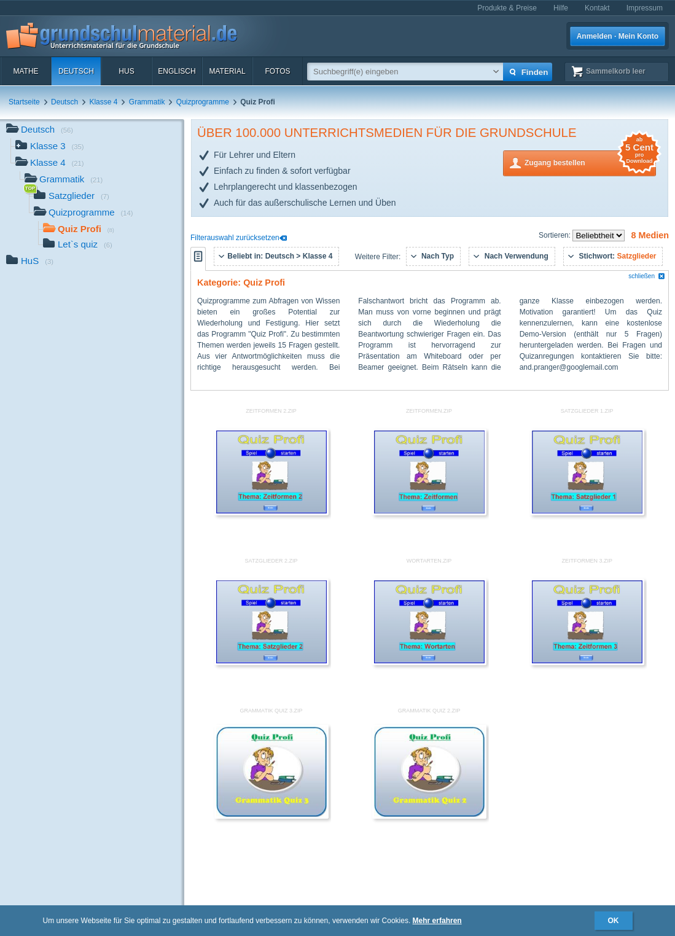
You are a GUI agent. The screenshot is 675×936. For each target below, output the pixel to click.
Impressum (644, 8)
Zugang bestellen (590, 161)
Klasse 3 (49, 147)
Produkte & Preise (507, 8)
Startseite (24, 102)
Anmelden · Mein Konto (617, 36)
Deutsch (76, 71)
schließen (646, 276)
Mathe (25, 71)
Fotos (277, 71)
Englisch (176, 71)
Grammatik (147, 102)
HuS (126, 71)
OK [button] (613, 920)
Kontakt (597, 8)
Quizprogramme (202, 102)
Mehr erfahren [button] (437, 920)
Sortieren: (555, 235)
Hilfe (560, 8)
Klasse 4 (103, 102)
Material (227, 71)
